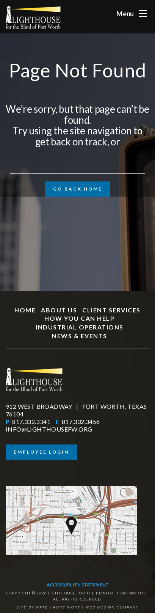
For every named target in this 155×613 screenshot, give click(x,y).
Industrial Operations (80, 327)
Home (25, 310)
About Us (59, 310)
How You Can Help (79, 318)
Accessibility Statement (78, 585)
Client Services (111, 310)
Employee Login (41, 452)
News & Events (79, 335)
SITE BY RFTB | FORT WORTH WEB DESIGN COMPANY (77, 607)
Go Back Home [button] (77, 189)
